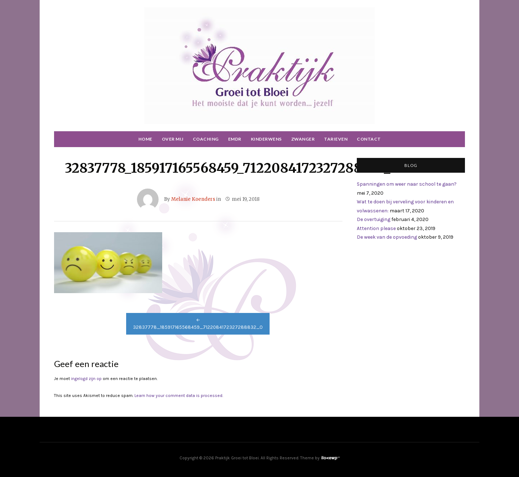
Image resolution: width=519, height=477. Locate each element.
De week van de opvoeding (387, 237)
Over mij (172, 139)
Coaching (206, 139)
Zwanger (303, 139)
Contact (369, 139)
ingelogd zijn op (86, 378)
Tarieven (335, 139)
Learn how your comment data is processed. (178, 395)
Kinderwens (266, 139)
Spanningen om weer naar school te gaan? (407, 184)
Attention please (376, 228)
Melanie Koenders (193, 199)
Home (145, 139)
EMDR (234, 139)
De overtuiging (373, 219)
